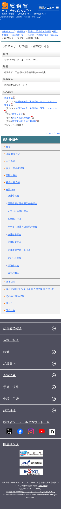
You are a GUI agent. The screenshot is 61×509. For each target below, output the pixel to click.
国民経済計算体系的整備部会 (22, 203)
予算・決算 (11, 387)
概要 (8, 147)
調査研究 (10, 282)
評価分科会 (13, 265)
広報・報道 (11, 340)
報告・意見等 (13, 182)
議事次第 (9, 98)
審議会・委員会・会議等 (39, 31)
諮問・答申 (11, 175)
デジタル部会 (14, 257)
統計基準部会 (14, 234)
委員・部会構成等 (15, 168)
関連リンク (11, 444)
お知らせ (10, 161)
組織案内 (21, 31)
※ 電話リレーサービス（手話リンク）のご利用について (30, 492)
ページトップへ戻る (52, 133)
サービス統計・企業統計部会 (22, 226)
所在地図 (43, 486)
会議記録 (14, 35)
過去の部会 (13, 273)
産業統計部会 (14, 219)
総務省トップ (8, 31)
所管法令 (9, 375)
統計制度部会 (14, 242)
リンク (9, 303)
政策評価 (9, 410)
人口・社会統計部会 (18, 211)
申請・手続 (11, 398)
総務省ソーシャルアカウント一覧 (26, 422)
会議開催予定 (13, 154)
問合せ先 (10, 310)
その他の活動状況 (15, 296)
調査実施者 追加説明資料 (25, 121)
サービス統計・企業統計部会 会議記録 (39, 35)
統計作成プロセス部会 (19, 250)
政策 (6, 352)
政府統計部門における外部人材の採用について (30, 289)
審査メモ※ (18, 114)
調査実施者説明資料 (23, 118)
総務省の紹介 (12, 328)
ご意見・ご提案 (8, 14)
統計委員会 (13, 195)
